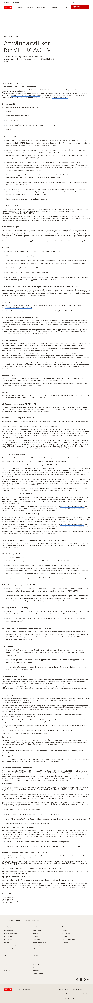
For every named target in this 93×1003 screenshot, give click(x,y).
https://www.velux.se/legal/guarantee (18, 307)
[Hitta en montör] (84, 2)
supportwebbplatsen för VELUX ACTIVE (25, 95)
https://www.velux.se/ (60, 97)
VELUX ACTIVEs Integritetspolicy (59, 433)
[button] (4, 920)
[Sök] (65, 7)
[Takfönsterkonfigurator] (70, 2)
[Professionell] (15, 2)
